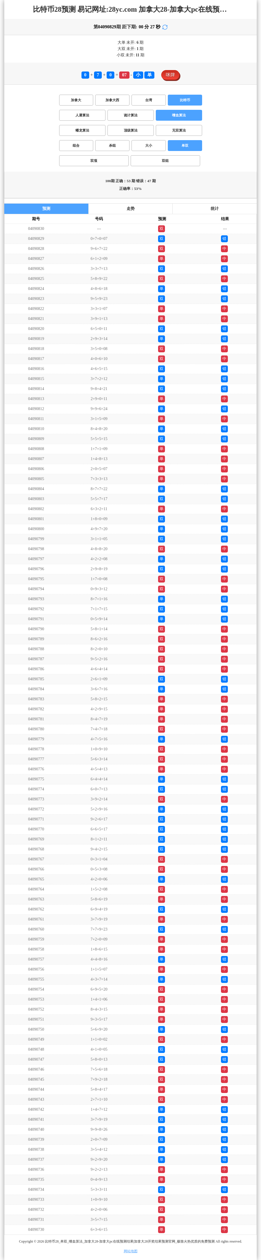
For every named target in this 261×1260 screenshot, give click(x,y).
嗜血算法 (179, 115)
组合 (76, 146)
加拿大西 (112, 100)
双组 (165, 161)
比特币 (185, 100)
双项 (93, 161)
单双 (185, 146)
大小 (148, 146)
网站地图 (131, 1251)
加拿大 (76, 100)
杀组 (112, 146)
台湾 (148, 100)
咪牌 (170, 74)
